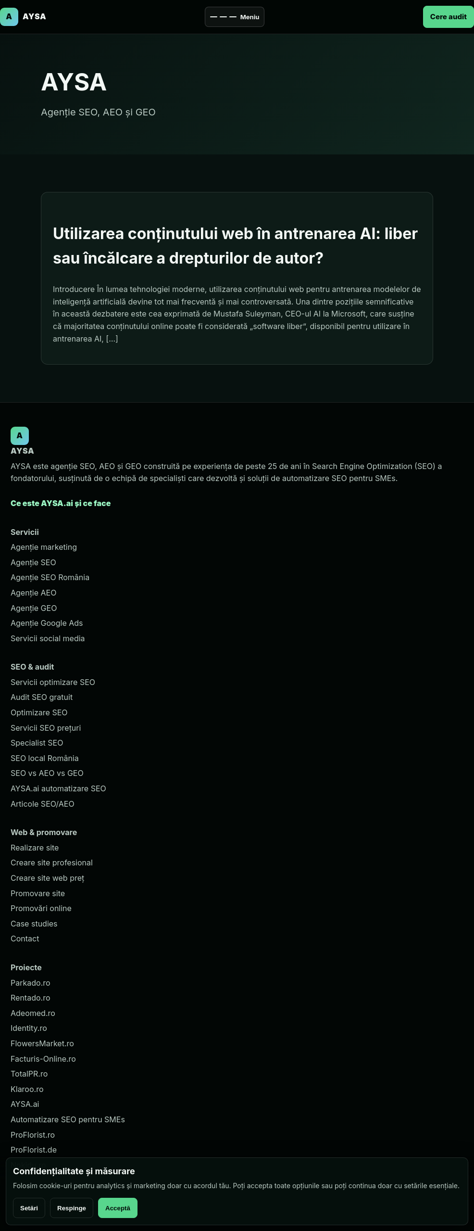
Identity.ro (29, 1028)
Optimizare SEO (39, 712)
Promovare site (38, 893)
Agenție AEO (33, 592)
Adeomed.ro (33, 1013)
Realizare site (35, 847)
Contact (25, 938)
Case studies (34, 923)
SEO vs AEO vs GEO (47, 773)
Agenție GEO (34, 608)
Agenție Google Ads (47, 623)
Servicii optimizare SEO (53, 682)
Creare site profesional (52, 862)
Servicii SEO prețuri (46, 728)
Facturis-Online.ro (43, 1059)
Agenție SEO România (50, 577)
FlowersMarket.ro (42, 1043)
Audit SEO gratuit (42, 697)
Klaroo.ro (27, 1089)
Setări (29, 1208)
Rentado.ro (30, 998)
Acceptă (117, 1208)
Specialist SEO (37, 743)
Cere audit (448, 16)
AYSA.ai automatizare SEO (58, 788)
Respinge (71, 1208)
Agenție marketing (44, 547)
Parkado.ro (30, 983)
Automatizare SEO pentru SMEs (68, 1119)
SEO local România (45, 758)
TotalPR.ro (29, 1074)
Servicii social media (48, 638)
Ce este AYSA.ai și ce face (61, 503)
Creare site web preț (47, 878)
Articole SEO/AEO (43, 804)
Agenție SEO (33, 562)
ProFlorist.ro (33, 1135)
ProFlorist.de (34, 1150)
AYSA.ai (25, 1104)
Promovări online (41, 908)
